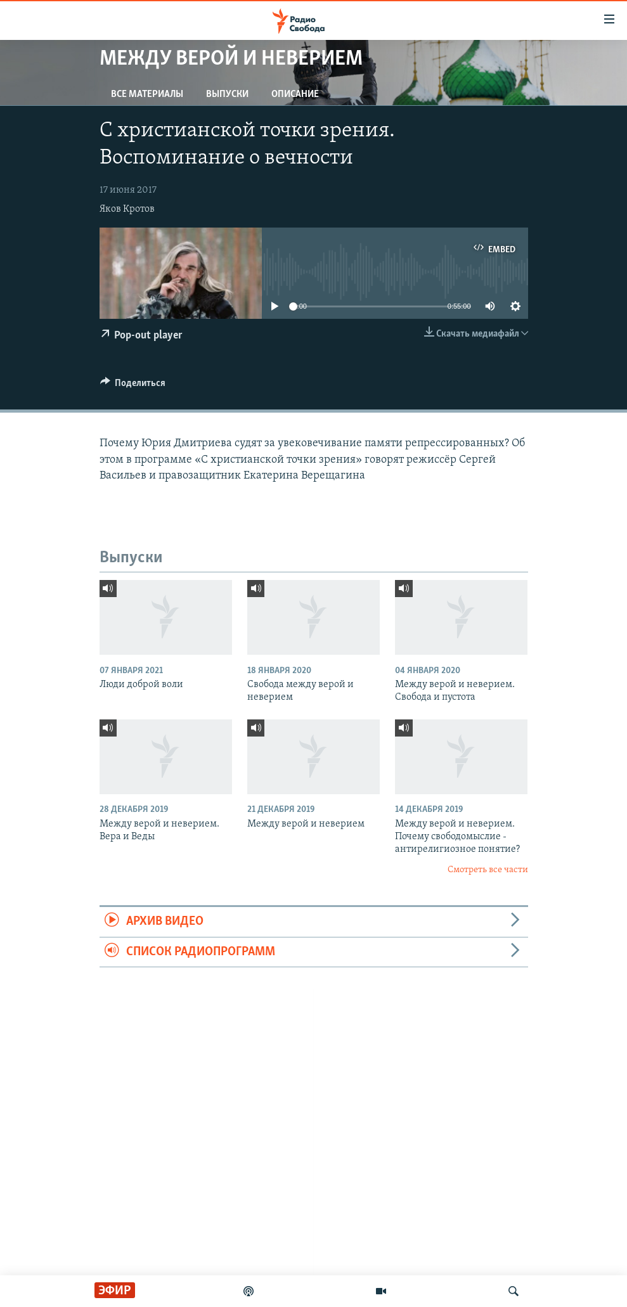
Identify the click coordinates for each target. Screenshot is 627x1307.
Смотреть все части (488, 870)
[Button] (133, 386)
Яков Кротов (127, 209)
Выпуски (227, 94)
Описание (295, 94)
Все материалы (147, 94)
